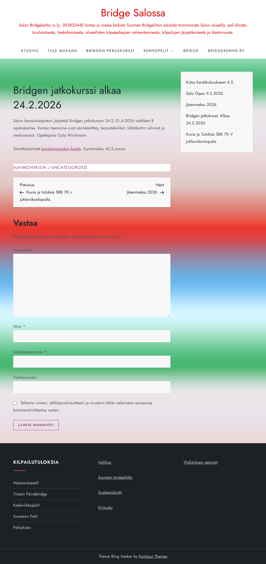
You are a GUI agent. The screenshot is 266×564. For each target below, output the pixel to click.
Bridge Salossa (133, 12)
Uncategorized (69, 167)
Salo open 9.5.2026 (204, 93)
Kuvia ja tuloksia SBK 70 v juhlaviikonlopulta (209, 137)
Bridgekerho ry (226, 50)
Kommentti (24, 250)
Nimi (19, 326)
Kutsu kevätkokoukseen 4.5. (210, 82)
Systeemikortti (110, 492)
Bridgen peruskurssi (110, 50)
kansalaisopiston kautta (61, 149)
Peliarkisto (22, 527)
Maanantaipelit (26, 483)
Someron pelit (25, 516)
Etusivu (30, 50)
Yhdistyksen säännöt (200, 462)
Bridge (191, 50)
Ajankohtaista (29, 167)
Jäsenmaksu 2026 (201, 105)
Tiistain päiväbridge (30, 494)
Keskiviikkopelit (26, 505)
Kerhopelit (159, 50)
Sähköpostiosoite (29, 352)
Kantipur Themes (153, 556)
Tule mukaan (62, 50)
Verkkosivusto (25, 377)
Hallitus (104, 462)
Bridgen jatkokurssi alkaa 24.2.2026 (208, 119)
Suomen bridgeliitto (115, 477)
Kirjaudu (105, 507)
